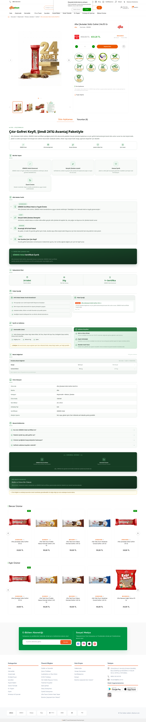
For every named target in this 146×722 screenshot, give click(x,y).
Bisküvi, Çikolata (29, 17)
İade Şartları (45, 686)
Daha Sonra (76, 9)
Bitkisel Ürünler (101, 13)
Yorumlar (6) (82, 119)
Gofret (37, 17)
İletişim (118, 2)
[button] (38, 98)
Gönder (65, 642)
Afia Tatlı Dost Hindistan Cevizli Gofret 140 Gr (99, 543)
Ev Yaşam (77, 13)
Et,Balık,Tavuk (12, 677)
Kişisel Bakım (56, 13)
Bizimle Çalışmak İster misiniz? (83, 680)
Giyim (10, 691)
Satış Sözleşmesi (46, 689)
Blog (98, 2)
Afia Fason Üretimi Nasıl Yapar (50, 694)
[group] (40, 58)
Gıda (10, 13)
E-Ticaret (67, 720)
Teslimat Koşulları (46, 683)
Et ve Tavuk (37, 13)
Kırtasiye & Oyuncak (88, 13)
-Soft (63, 720)
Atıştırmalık (18, 13)
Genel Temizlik (67, 13)
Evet (87, 9)
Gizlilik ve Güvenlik (47, 668)
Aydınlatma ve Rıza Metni (49, 674)
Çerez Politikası (46, 671)
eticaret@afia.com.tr (117, 680)
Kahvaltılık (27, 13)
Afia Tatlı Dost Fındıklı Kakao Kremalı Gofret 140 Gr (46, 543)
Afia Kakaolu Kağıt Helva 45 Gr (126, 599)
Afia (76, 27)
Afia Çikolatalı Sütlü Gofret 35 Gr (19, 543)
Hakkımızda (78, 668)
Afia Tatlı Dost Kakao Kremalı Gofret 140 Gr (73, 543)
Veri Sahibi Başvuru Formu (49, 680)
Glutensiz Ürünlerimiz (130, 2)
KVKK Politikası (46, 677)
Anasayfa (12, 17)
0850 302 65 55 (14, 2)
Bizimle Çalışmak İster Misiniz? (50, 697)
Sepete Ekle (107, 46)
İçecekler (47, 13)
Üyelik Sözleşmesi (46, 691)
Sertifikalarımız (107, 2)
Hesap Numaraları (80, 671)
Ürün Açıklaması (65, 119)
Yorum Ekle (124, 37)
